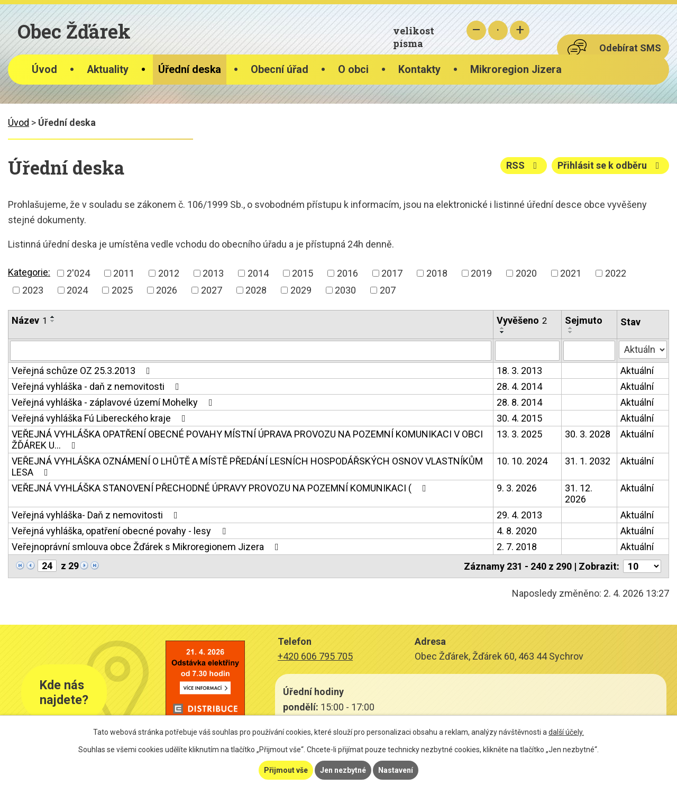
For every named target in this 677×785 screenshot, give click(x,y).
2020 (526, 273)
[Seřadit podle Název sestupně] (53, 321)
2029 (301, 290)
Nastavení (395, 770)
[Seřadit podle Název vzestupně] (53, 317)
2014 (258, 273)
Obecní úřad (279, 69)
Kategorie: (29, 272)
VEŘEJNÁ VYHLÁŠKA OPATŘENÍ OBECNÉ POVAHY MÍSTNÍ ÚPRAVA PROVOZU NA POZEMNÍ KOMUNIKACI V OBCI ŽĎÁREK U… (247, 439)
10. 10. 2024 (522, 461)
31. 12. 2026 (578, 493)
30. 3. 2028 (587, 434)
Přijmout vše (286, 770)
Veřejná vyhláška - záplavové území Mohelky (114, 402)
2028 (256, 290)
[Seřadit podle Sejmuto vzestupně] (571, 328)
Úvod (44, 69)
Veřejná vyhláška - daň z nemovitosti (98, 386)
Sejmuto (583, 320)
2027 (211, 290)
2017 (391, 273)
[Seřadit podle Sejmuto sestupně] (571, 332)
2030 (345, 290)
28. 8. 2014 (519, 402)
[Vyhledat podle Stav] (643, 350)
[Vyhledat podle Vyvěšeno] (527, 351)
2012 (168, 273)
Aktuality (108, 69)
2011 (123, 273)
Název (29, 320)
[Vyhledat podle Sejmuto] (589, 351)
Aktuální (637, 370)
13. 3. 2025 (519, 434)
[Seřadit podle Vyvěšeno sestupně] (502, 332)
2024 (77, 290)
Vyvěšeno (522, 320)
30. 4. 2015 (519, 418)
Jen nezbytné (343, 770)
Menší (476, 30)
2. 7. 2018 (517, 546)
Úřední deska (189, 69)
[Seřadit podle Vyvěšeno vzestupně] (502, 328)
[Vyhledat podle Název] (250, 351)
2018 (436, 273)
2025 (122, 290)
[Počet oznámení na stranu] (642, 566)
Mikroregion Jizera (516, 69)
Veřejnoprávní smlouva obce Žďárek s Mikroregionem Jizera (147, 546)
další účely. (566, 732)
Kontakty (419, 69)
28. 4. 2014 (519, 386)
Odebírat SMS (630, 47)
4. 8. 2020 (517, 530)
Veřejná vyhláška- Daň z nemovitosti (97, 515)
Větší (519, 30)
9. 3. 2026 (517, 488)
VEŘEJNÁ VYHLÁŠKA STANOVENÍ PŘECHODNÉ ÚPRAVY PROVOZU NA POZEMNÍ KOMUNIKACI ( (221, 488)
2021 (570, 273)
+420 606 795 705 (315, 656)
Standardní (498, 30)
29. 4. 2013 (519, 515)
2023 (32, 290)
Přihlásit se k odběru (610, 165)
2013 (213, 273)
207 (388, 290)
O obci (353, 69)
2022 (615, 273)
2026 (166, 290)
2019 (481, 273)
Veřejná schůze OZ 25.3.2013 (83, 370)
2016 (347, 273)
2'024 (78, 273)
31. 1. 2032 (587, 461)
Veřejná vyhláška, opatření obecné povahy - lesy (121, 530)
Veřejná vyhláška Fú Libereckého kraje (101, 418)
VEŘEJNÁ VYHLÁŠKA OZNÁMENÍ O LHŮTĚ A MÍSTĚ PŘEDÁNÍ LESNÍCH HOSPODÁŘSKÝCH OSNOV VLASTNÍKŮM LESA (247, 466)
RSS (524, 165)
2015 (302, 273)
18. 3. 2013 (519, 370)
